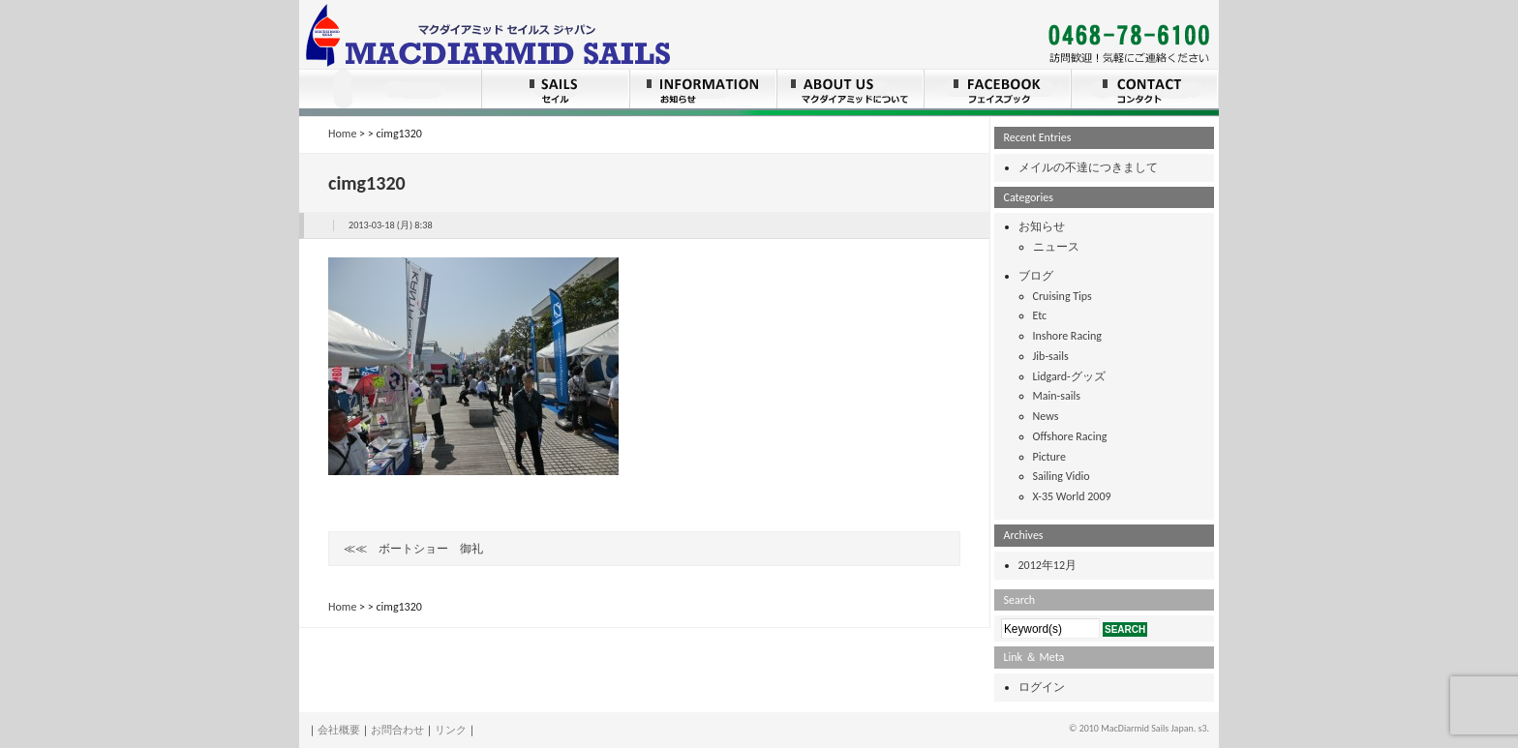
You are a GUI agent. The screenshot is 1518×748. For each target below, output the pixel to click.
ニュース (1056, 247)
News (1046, 416)
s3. (1203, 728)
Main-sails (1056, 396)
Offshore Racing (1070, 436)
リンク (451, 730)
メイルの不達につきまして (1088, 167)
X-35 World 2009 (1072, 496)
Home (342, 133)
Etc (1040, 315)
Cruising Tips (1062, 296)
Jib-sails (1051, 356)
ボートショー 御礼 (431, 548)
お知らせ (1041, 226)
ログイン (1041, 687)
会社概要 (339, 730)
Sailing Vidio (1061, 476)
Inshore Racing (1067, 336)
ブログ (1035, 276)
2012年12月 (1048, 565)
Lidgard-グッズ (1069, 376)
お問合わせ (397, 730)
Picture (1049, 457)
